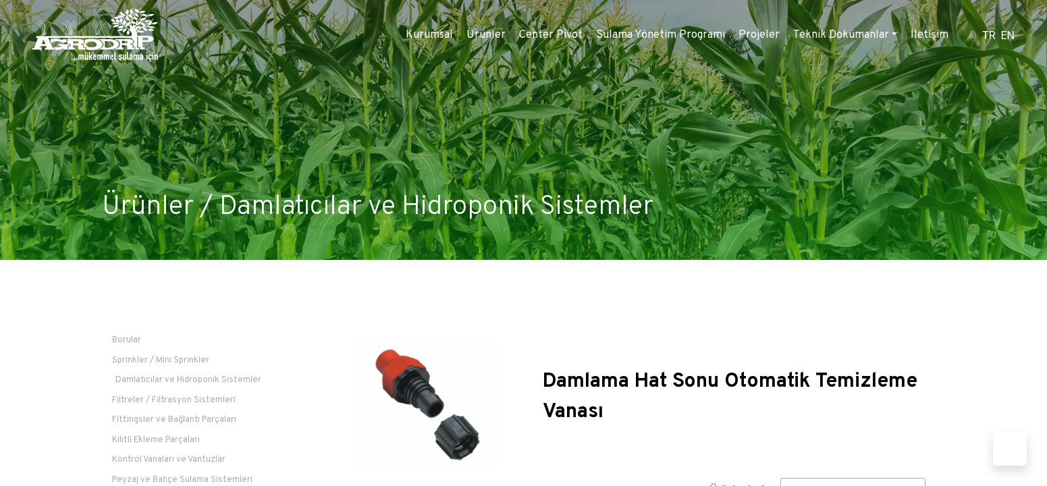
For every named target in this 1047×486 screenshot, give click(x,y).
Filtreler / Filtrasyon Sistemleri (174, 400)
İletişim (929, 35)
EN (1007, 35)
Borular (126, 340)
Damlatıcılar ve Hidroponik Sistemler (436, 207)
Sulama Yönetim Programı (660, 35)
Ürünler (486, 35)
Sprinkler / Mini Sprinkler (160, 360)
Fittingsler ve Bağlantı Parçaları (174, 419)
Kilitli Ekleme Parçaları (156, 440)
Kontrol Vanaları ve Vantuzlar (168, 459)
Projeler (759, 35)
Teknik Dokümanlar (841, 35)
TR (988, 35)
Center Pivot (551, 35)
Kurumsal (429, 35)
